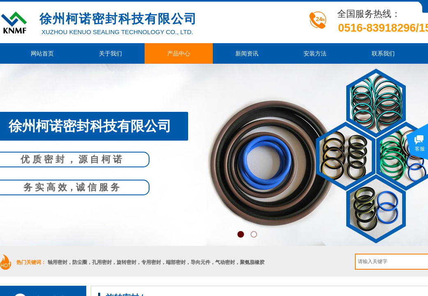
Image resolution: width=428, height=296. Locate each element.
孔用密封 (102, 262)
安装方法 (315, 53)
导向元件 (200, 262)
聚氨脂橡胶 (252, 262)
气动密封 (225, 262)
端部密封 (176, 262)
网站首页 (42, 53)
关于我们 (110, 53)
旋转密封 (126, 262)
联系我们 (383, 53)
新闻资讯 (246, 53)
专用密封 (151, 262)
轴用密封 (57, 262)
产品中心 (178, 53)
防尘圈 (79, 262)
